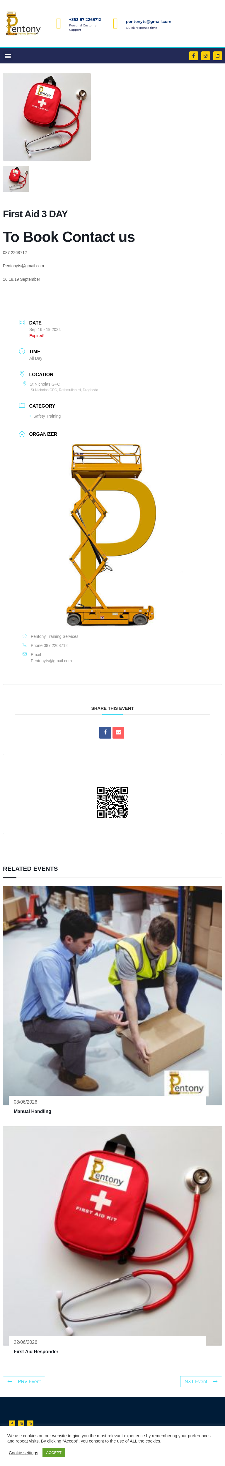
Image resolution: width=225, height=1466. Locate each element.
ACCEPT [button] (54, 1452)
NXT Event (201, 1381)
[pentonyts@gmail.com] (115, 23)
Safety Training (45, 416)
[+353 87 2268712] (59, 23)
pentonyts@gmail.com (148, 21)
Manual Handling (32, 1111)
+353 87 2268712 (85, 19)
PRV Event (24, 1381)
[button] (8, 55)
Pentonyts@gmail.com (51, 660)
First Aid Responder (36, 1351)
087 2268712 (56, 645)
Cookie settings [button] (23, 1452)
